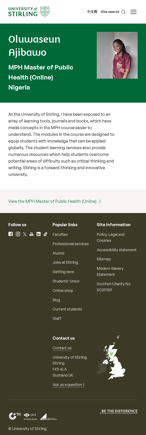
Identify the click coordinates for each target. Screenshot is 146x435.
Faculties (60, 234)
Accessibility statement (117, 249)
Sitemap (104, 259)
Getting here (63, 271)
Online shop (63, 290)
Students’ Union (66, 281)
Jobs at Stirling (65, 262)
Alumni (58, 253)
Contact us (62, 347)
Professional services (71, 243)
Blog (56, 300)
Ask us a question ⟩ (68, 384)
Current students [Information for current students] (67, 309)
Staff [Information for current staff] (57, 318)
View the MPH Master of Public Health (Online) (52, 201)
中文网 (92, 12)
